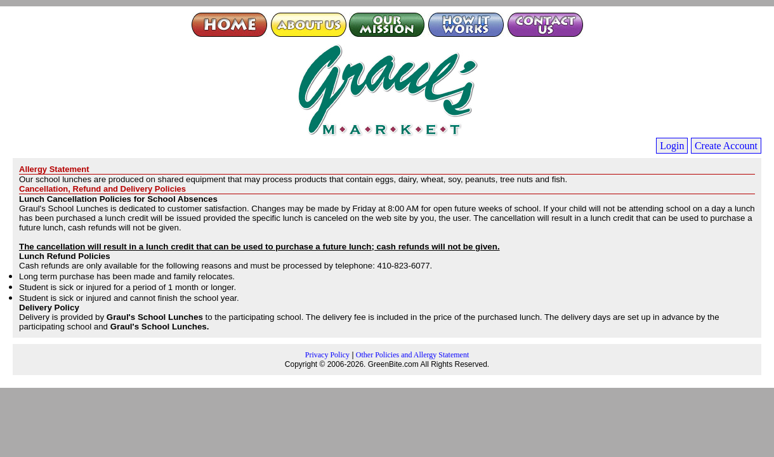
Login (672, 145)
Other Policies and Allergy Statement (412, 354)
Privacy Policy (327, 354)
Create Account (726, 145)
